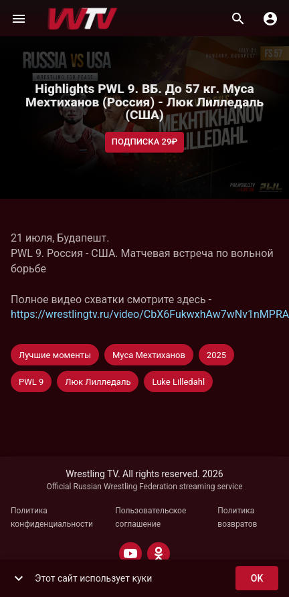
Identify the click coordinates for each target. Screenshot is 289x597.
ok (256, 578)
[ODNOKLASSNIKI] (158, 553)
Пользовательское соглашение (150, 517)
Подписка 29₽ (145, 142)
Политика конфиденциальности (52, 517)
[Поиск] (238, 19)
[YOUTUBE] (130, 553)
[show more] (19, 578)
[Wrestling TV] (82, 18)
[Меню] (19, 19)
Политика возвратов (237, 517)
